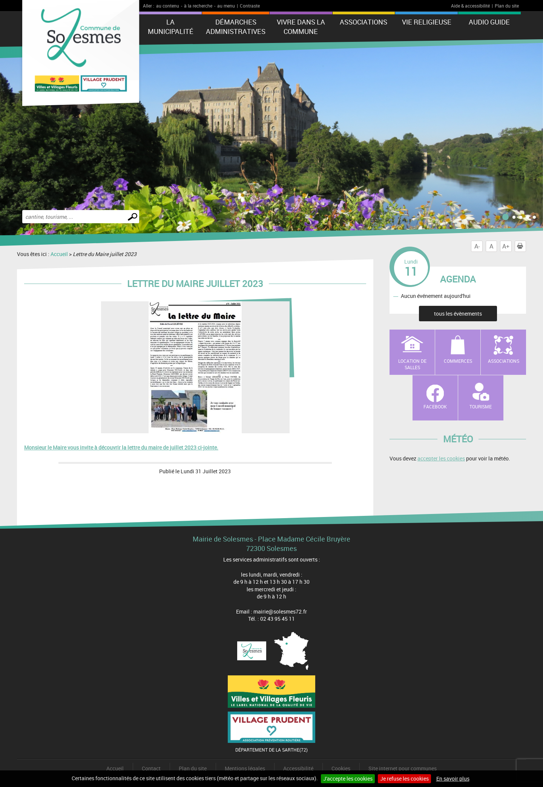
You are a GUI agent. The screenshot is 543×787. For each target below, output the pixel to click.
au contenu (167, 6)
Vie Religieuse (426, 21)
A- (477, 246)
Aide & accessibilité (470, 6)
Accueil (59, 254)
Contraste (250, 6)
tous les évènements (458, 313)
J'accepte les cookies (348, 778)
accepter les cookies (441, 458)
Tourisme (480, 406)
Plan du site (507, 6)
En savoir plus (452, 778)
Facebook (435, 406)
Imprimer (521, 246)
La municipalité (170, 26)
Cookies (340, 768)
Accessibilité (298, 768)
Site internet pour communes (402, 768)
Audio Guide (489, 21)
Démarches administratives (235, 26)
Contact (151, 768)
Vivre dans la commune (301, 26)
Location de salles (412, 364)
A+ (505, 246)
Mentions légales (245, 768)
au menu (226, 6)
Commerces (458, 361)
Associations (363, 21)
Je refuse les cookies (404, 778)
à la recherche (198, 6)
